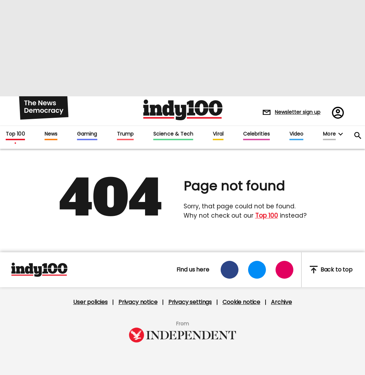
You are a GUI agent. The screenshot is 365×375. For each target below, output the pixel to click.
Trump (125, 134)
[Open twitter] (257, 270)
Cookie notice (241, 302)
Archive (281, 302)
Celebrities (256, 134)
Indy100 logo (182, 110)
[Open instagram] (284, 270)
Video (296, 134)
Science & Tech (173, 134)
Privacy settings (190, 302)
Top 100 (15, 134)
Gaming (87, 134)
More (329, 134)
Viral (218, 134)
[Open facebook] (229, 270)
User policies (90, 302)
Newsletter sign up (297, 112)
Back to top (331, 269)
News (51, 134)
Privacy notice (138, 302)
